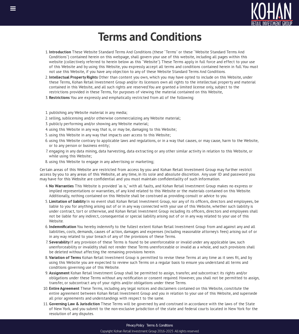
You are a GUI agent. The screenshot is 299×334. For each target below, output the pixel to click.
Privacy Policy (135, 325)
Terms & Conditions (159, 325)
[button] (12, 8)
